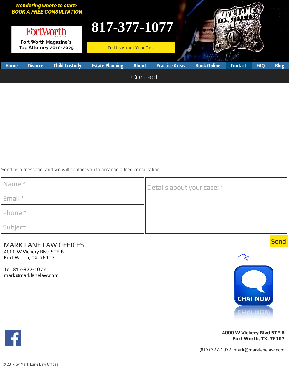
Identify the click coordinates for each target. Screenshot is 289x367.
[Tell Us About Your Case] (131, 47)
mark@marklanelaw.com (31, 275)
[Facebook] (13, 338)
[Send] (279, 241)
